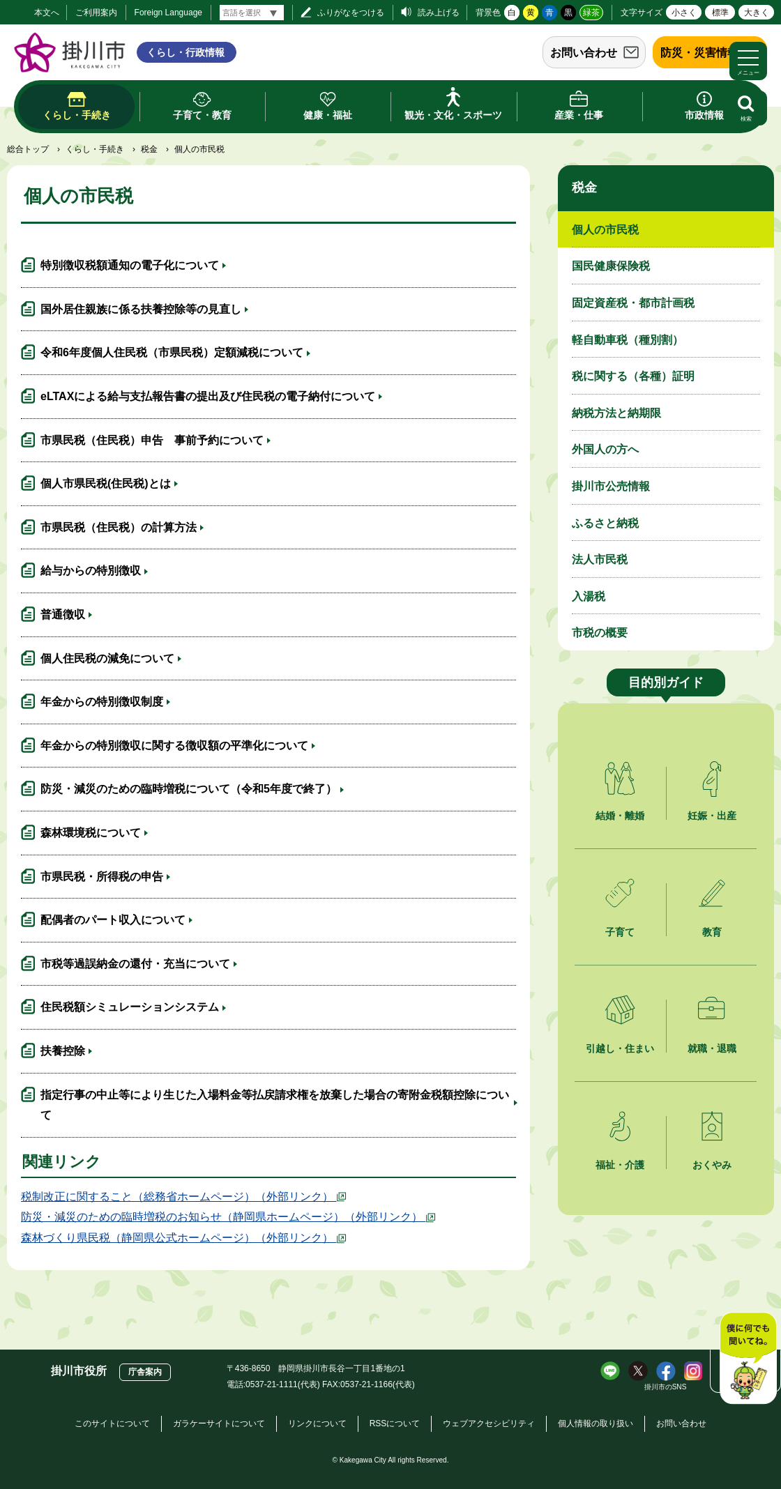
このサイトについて (112, 1423)
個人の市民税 (605, 230)
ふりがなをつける (350, 12)
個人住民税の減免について (107, 658)
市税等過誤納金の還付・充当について (135, 964)
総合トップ (28, 149)
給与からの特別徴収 (90, 570)
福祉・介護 (620, 1164)
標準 (720, 12)
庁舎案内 (145, 1372)
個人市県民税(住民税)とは (105, 483)
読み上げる (439, 12)
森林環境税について (90, 833)
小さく (684, 12)
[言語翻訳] (252, 13)
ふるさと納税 (605, 523)
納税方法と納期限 (616, 413)
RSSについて (395, 1423)
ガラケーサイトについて (219, 1423)
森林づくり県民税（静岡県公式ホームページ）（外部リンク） (184, 1238)
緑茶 (591, 12)
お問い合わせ (583, 53)
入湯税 (588, 596)
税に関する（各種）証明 (633, 376)
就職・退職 (712, 1048)
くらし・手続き (95, 149)
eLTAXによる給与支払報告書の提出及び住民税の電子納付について (207, 396)
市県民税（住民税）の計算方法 (118, 527)
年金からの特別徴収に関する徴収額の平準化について (174, 745)
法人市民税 (600, 559)
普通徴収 (62, 614)
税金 (149, 149)
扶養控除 (62, 1051)
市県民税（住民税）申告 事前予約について (152, 440)
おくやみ (711, 1164)
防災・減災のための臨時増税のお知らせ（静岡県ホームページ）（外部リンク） (229, 1217)
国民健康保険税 (611, 266)
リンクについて (317, 1423)
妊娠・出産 (712, 815)
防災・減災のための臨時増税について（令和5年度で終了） (188, 789)
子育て (620, 932)
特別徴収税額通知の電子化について (129, 265)
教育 (712, 932)
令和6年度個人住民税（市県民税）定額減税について (171, 352)
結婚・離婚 (620, 815)
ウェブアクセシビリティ (489, 1423)
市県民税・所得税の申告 (101, 877)
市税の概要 (600, 633)
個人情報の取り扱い (595, 1423)
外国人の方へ (605, 449)
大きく (756, 12)
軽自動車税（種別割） (627, 340)
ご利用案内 (96, 12)
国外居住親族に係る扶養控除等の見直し (140, 309)
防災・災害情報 (699, 53)
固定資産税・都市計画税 (633, 303)
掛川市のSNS (665, 1387)
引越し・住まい (620, 1048)
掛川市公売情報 (611, 486)
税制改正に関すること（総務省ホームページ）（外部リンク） (184, 1196)
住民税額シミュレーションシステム (129, 1007)
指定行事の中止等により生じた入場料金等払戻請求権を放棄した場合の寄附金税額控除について (274, 1105)
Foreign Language (168, 12)
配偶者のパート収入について (112, 920)
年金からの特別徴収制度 (101, 702)
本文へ (46, 12)
